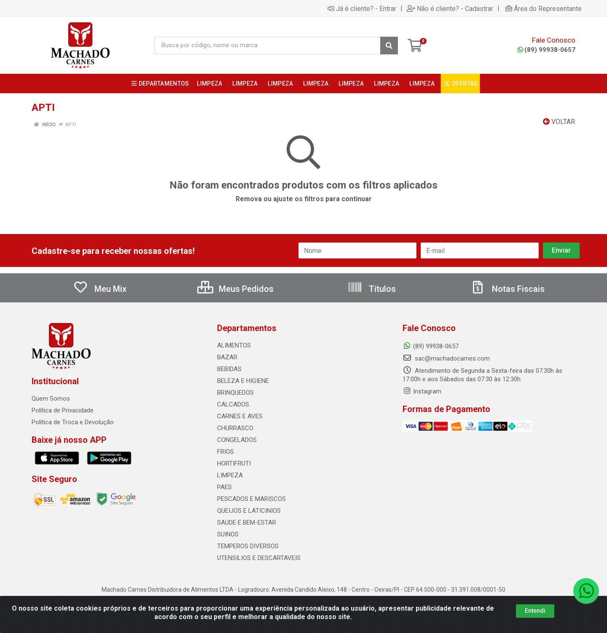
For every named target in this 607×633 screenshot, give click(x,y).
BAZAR (227, 357)
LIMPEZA (230, 475)
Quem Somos (51, 398)
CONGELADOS (237, 440)
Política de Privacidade (63, 410)
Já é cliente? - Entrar (362, 8)
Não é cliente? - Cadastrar (450, 8)
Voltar (559, 122)
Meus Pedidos (235, 289)
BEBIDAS (229, 369)
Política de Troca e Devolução (73, 422)
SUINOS (228, 534)
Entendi (535, 610)
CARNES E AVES (240, 416)
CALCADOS (233, 404)
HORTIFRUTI (234, 463)
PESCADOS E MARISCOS (251, 499)
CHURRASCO (235, 428)
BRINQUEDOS (235, 392)
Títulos (371, 289)
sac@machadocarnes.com (446, 358)
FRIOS (225, 451)
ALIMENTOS (234, 345)
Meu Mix (99, 289)
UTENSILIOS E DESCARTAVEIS (259, 558)
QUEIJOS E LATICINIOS (249, 510)
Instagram (422, 391)
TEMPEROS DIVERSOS (248, 546)
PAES (224, 487)
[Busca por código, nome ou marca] (267, 45)
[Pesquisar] (389, 45)
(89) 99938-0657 (546, 50)
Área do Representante (543, 8)
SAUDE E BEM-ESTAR (246, 522)
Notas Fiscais (507, 289)
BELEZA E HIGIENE (243, 381)
